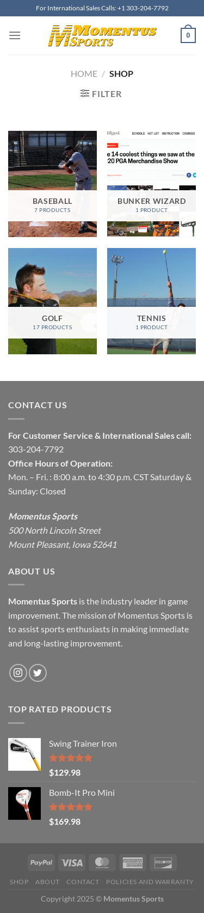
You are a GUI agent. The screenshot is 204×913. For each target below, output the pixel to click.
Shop (19, 882)
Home (84, 73)
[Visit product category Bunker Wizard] (151, 184)
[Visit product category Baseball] (52, 184)
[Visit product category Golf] (52, 301)
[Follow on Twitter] (38, 673)
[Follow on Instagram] (18, 673)
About (47, 882)
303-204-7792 (36, 449)
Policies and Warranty (150, 882)
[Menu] (14, 35)
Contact (82, 882)
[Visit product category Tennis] (151, 301)
